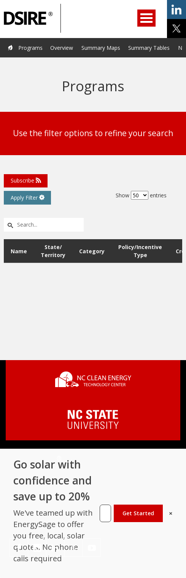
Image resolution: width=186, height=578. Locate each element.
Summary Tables (149, 47)
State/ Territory (53, 251)
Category (92, 251)
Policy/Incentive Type (140, 251)
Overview (61, 47)
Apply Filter (28, 197)
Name (19, 251)
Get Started (138, 513)
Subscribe (26, 180)
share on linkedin (176, 9)
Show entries (141, 195)
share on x (176, 28)
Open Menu (146, 18)
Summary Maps (100, 47)
